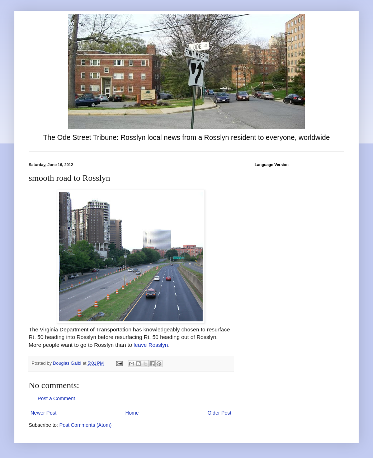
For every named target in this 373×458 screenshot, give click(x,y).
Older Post (219, 413)
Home (131, 413)
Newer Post (43, 413)
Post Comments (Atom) (86, 425)
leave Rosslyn (151, 345)
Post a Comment (56, 398)
